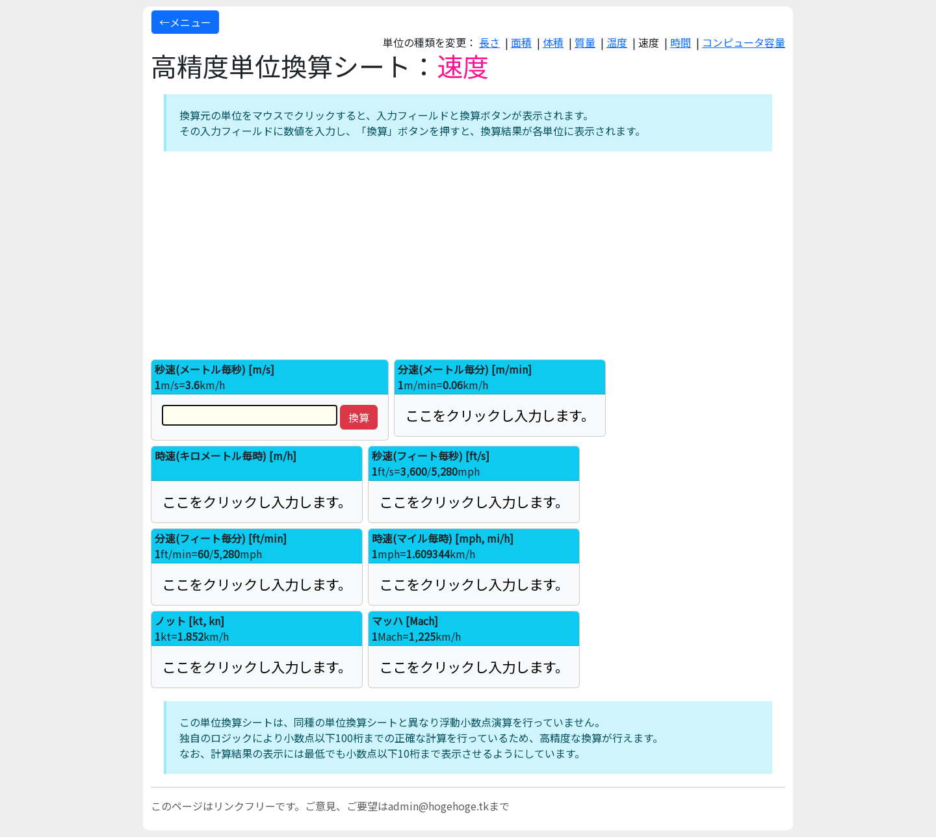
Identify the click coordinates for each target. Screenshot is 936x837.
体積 (553, 42)
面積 (521, 42)
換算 (358, 417)
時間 (680, 42)
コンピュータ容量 (743, 42)
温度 (616, 42)
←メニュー (185, 22)
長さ (489, 42)
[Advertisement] (468, 255)
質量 (585, 42)
